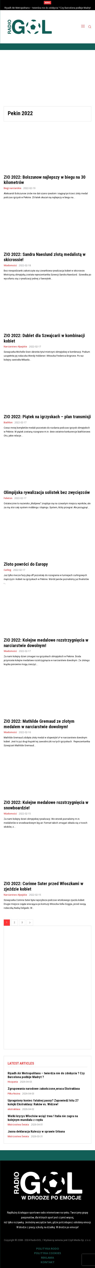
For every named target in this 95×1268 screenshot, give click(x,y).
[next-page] (30, 922)
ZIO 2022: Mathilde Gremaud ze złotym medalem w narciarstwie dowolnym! (39, 724)
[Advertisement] (47, 78)
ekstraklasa (14, 1109)
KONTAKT (47, 1262)
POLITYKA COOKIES (47, 1253)
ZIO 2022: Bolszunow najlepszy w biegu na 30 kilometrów (44, 180)
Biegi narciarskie (12, 188)
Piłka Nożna (14, 1094)
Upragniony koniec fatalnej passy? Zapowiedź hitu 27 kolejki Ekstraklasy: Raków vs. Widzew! (43, 1102)
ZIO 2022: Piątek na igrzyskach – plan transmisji (47, 416)
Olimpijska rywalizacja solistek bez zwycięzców (47, 492)
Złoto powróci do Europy (26, 564)
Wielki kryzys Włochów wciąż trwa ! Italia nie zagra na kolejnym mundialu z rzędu (43, 1118)
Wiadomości (10, 265)
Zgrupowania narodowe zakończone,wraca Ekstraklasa (44, 1088)
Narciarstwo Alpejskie (15, 347)
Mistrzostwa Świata (18, 1125)
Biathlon (8, 422)
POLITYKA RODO (47, 1248)
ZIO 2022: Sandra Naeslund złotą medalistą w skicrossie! (44, 257)
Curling (7, 570)
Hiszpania (13, 1082)
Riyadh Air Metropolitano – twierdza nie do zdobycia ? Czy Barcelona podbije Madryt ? (46, 1075)
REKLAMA (47, 1257)
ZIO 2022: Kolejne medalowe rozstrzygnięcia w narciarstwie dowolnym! (46, 642)
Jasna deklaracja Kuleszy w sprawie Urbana (36, 1131)
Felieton (8, 498)
